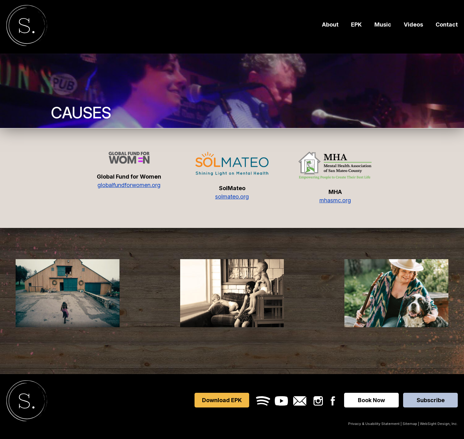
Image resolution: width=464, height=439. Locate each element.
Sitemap (409, 424)
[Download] (396, 293)
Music (382, 25)
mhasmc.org (335, 200)
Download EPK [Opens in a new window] (222, 400)
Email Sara (300, 401)
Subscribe (431, 400)
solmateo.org (232, 196)
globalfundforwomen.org (128, 185)
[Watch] (68, 293)
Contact (447, 25)
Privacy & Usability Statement (374, 424)
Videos (413, 25)
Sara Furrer (26, 26)
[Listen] (232, 293)
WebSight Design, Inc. (439, 424)
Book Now (371, 400)
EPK (356, 25)
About (330, 25)
